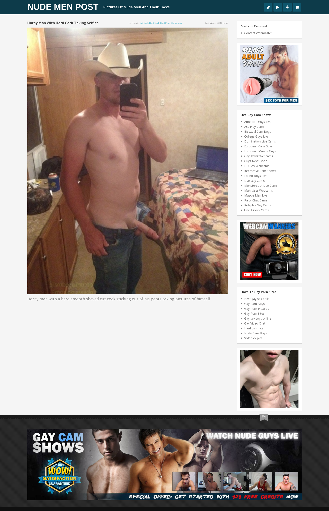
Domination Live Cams (260, 141)
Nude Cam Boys (255, 333)
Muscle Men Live (256, 195)
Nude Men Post (62, 7)
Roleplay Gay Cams (257, 205)
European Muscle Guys (260, 151)
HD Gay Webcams (256, 166)
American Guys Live (257, 122)
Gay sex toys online (257, 318)
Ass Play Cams (254, 127)
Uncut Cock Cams (256, 210)
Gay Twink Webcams (258, 156)
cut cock (144, 23)
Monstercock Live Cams (261, 186)
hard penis (165, 23)
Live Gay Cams (254, 181)
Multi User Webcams (258, 190)
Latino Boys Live (255, 176)
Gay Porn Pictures (256, 309)
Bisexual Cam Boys (257, 131)
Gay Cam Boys (254, 304)
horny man (176, 23)
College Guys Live (256, 136)
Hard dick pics (253, 328)
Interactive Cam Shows (260, 171)
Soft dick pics (253, 338)
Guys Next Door (255, 161)
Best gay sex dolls (256, 299)
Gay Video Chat (254, 323)
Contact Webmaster (258, 33)
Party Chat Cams (256, 200)
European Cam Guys (258, 146)
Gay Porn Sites (254, 313)
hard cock (154, 23)
